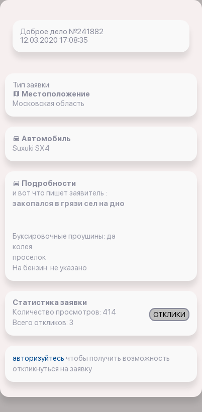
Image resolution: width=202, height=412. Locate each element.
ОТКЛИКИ (169, 315)
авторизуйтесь (39, 358)
